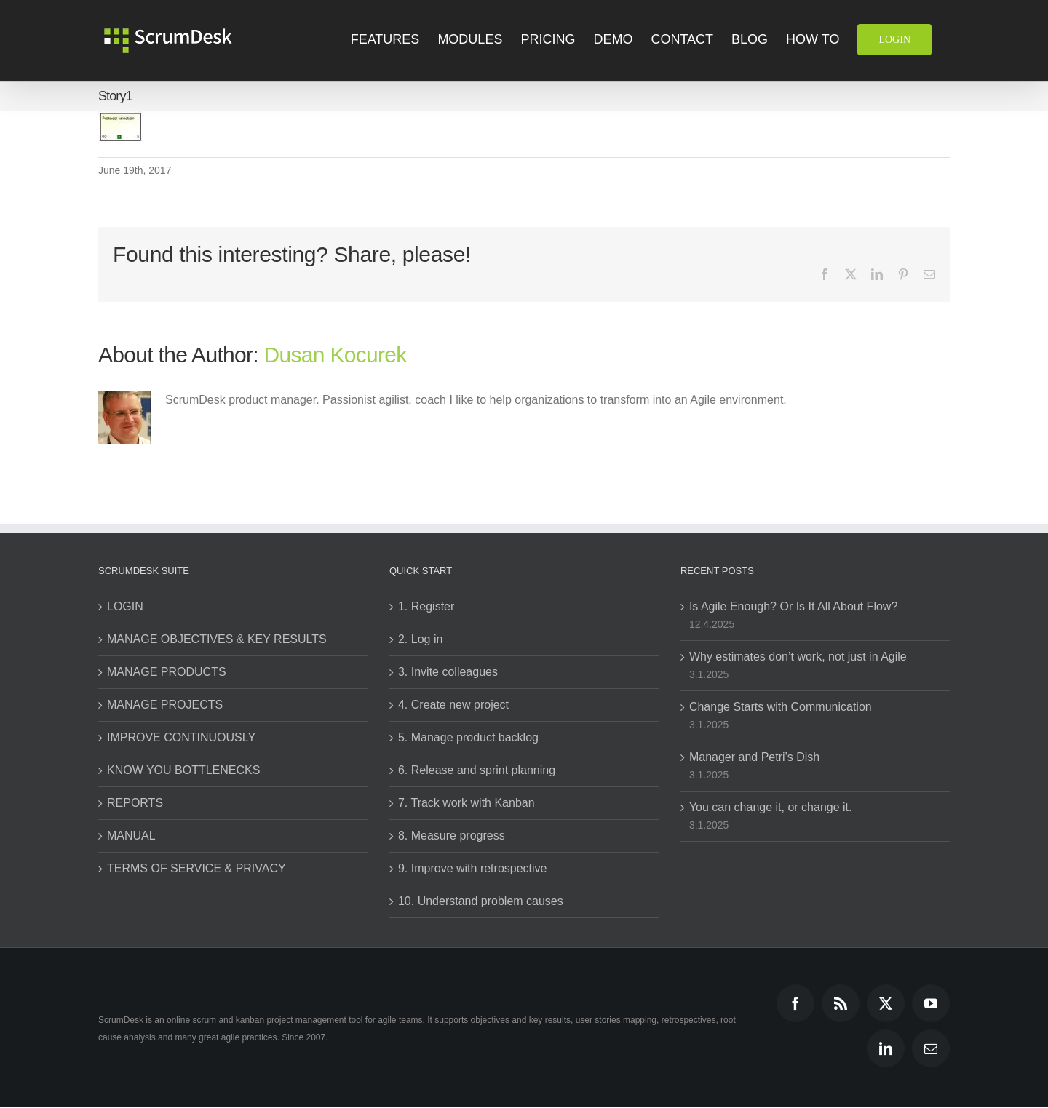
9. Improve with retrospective (472, 868)
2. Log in (420, 639)
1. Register (426, 606)
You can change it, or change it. (770, 807)
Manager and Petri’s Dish (754, 757)
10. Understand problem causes (480, 901)
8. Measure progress (451, 835)
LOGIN (125, 606)
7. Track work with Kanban (466, 803)
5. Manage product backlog (468, 737)
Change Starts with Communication (780, 707)
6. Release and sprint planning (476, 770)
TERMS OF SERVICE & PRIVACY (196, 868)
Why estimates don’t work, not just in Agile (798, 656)
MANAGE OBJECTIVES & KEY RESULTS (217, 639)
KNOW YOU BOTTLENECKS (183, 770)
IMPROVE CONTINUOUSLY (181, 737)
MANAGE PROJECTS (165, 704)
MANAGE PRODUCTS (166, 672)
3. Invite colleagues (448, 672)
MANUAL (131, 835)
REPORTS (135, 803)
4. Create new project (453, 704)
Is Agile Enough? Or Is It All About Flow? (793, 606)
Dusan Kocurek (335, 355)
